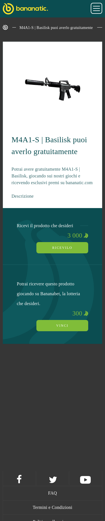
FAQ (52, 493)
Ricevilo (62, 248)
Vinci (62, 326)
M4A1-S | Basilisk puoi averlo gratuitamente (56, 28)
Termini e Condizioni (53, 507)
